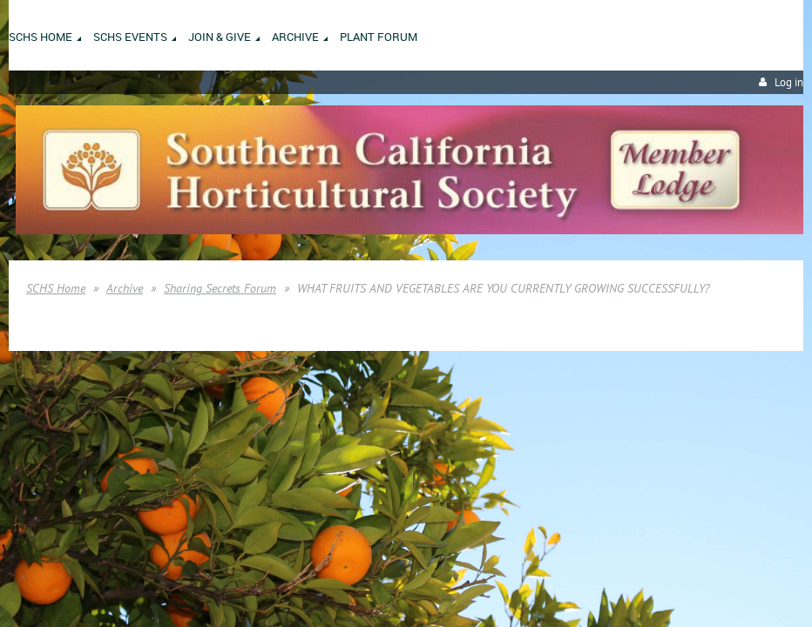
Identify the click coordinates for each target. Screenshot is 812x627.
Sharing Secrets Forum (220, 288)
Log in (789, 82)
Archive (124, 288)
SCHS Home (55, 288)
